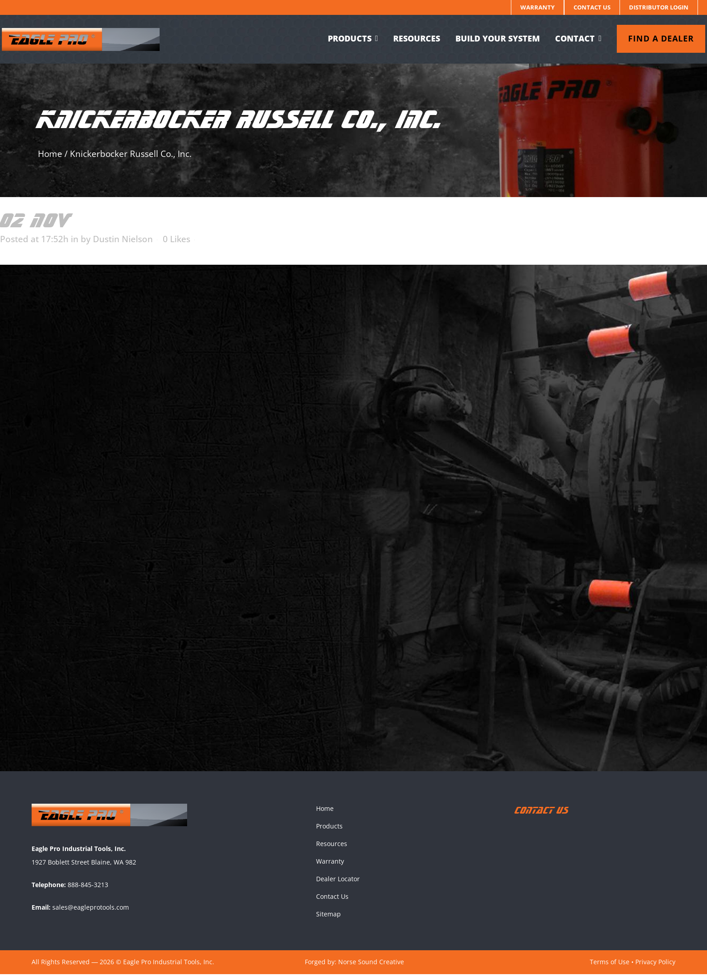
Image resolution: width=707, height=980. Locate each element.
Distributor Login (659, 7)
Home (50, 154)
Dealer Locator (338, 884)
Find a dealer (654, 38)
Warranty (537, 7)
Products (329, 832)
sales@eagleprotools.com (90, 913)
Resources (331, 849)
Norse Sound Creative (371, 967)
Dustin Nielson (123, 239)
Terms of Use (609, 967)
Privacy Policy (655, 967)
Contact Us (592, 7)
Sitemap (328, 920)
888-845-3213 (88, 890)
